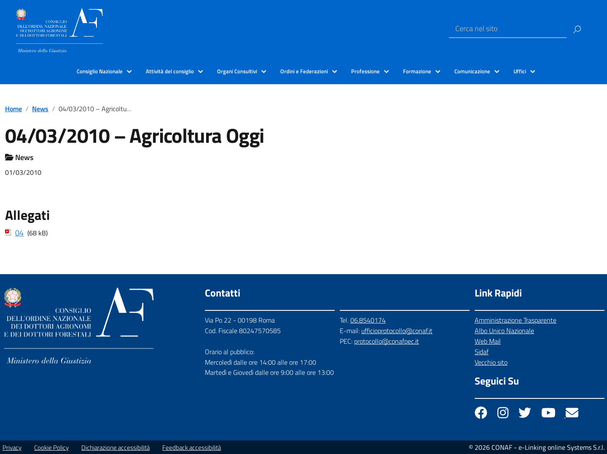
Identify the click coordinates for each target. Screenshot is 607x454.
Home (13, 109)
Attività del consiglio (170, 71)
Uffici (519, 71)
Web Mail (488, 341)
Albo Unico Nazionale (504, 331)
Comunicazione (472, 71)
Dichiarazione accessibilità (115, 447)
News (40, 109)
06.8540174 (368, 320)
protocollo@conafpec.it (386, 341)
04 (19, 232)
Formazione (417, 71)
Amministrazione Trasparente (515, 320)
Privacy (12, 447)
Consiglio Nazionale (100, 71)
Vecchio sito (491, 362)
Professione (365, 71)
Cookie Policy (51, 447)
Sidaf (482, 352)
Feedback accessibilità (191, 447)
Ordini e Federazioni (304, 71)
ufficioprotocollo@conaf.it (396, 331)
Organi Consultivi (237, 71)
